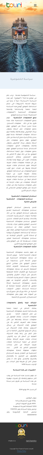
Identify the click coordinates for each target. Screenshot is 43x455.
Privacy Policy (21, 451)
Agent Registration (31, 440)
